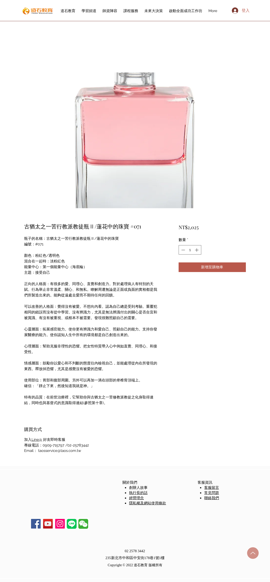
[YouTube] (48, 524)
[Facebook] (36, 524)
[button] (83, 524)
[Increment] (197, 250)
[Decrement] (182, 250)
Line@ (37, 439)
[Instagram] (60, 524)
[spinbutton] (190, 250)
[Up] (253, 553)
